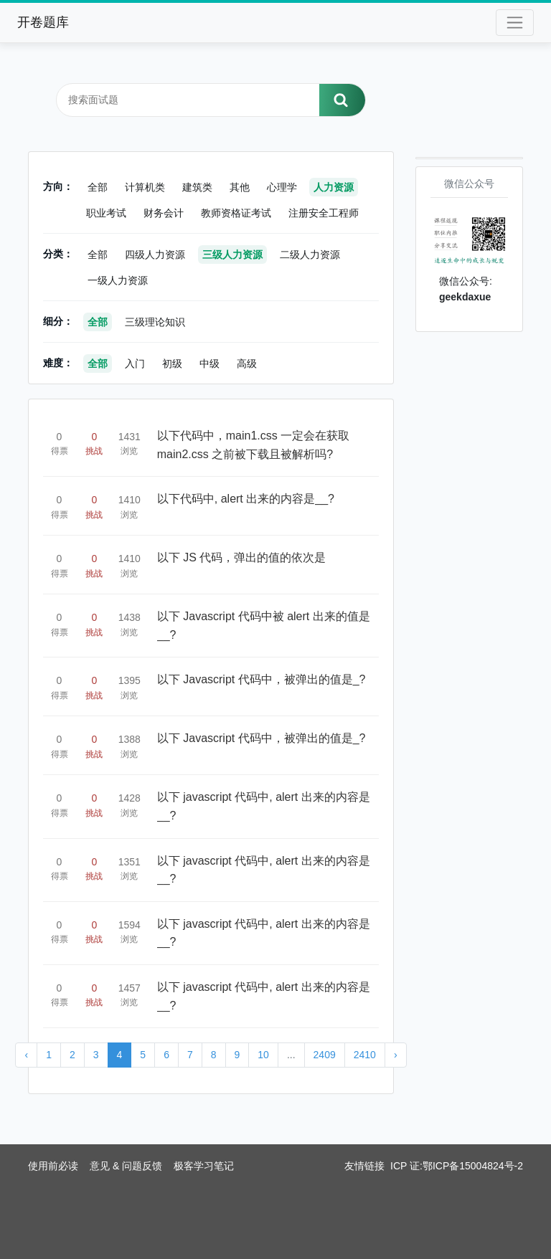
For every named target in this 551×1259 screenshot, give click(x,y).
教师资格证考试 (236, 213)
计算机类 (145, 187)
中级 (209, 363)
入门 (135, 363)
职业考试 (106, 213)
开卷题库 (43, 22)
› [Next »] (395, 1054)
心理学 (282, 187)
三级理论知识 (155, 322)
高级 (247, 363)
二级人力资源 (310, 254)
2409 (325, 1054)
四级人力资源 (155, 254)
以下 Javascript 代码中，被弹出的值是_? (261, 679)
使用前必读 (53, 1166)
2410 (365, 1054)
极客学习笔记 (204, 1166)
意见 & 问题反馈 (126, 1166)
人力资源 (334, 187)
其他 (240, 187)
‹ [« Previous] (26, 1054)
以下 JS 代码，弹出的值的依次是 (241, 557)
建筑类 (197, 187)
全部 (98, 187)
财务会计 (163, 213)
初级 (172, 363)
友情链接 (364, 1166)
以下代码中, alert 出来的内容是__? (245, 499)
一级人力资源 (118, 280)
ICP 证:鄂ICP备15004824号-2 (456, 1166)
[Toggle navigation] (515, 22)
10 (263, 1054)
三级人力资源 (232, 254)
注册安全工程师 (323, 213)
